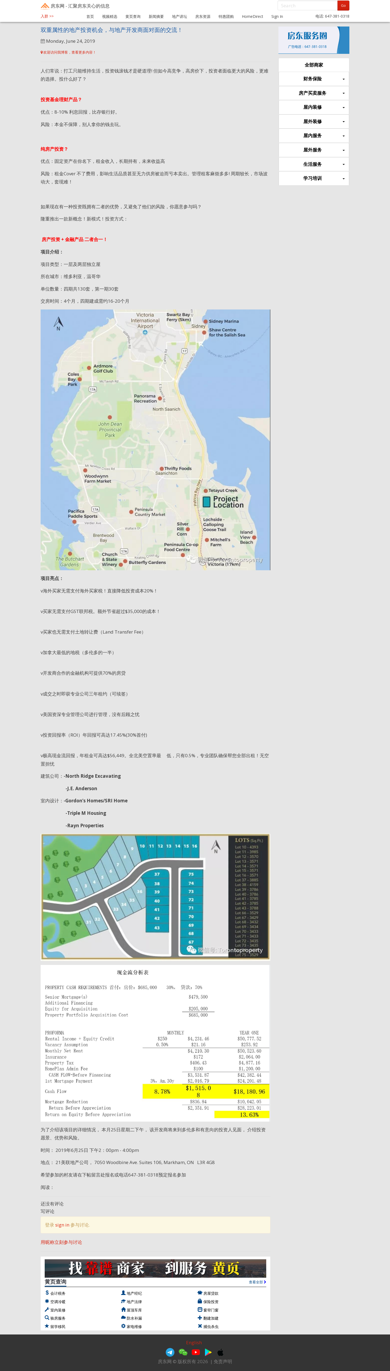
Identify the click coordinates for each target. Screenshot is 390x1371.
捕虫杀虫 (211, 1326)
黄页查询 (133, 16)
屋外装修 (324, 121)
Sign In (277, 16)
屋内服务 (324, 135)
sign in (62, 1225)
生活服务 (324, 164)
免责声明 (223, 1361)
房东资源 (202, 16)
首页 (90, 16)
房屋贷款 (211, 1293)
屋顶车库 (134, 1310)
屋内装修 (324, 107)
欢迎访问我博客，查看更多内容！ (68, 52)
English (194, 1342)
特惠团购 (226, 16)
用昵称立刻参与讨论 (61, 1242)
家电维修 (134, 1326)
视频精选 (109, 16)
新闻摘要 (156, 16)
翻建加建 (211, 1318)
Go (343, 5)
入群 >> (47, 16)
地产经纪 (134, 1293)
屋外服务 (324, 150)
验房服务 (58, 1318)
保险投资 (211, 1301)
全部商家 (314, 65)
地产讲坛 (179, 16)
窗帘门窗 (211, 1310)
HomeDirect (252, 16)
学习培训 (324, 178)
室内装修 (58, 1310)
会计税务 (58, 1293)
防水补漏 (134, 1318)
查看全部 (257, 1282)
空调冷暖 (58, 1301)
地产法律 (134, 1301)
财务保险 (324, 79)
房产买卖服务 (322, 93)
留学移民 (58, 1326)
